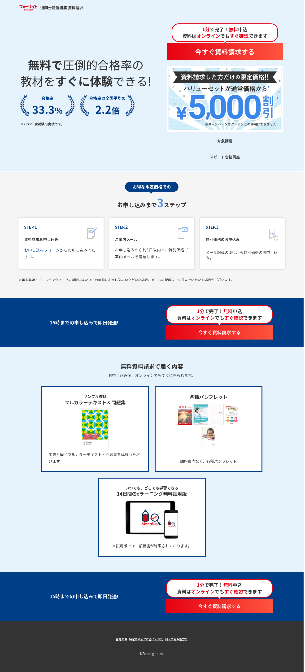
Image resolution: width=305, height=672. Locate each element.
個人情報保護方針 (176, 639)
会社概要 (121, 639)
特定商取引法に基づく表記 (146, 639)
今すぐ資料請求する (225, 51)
